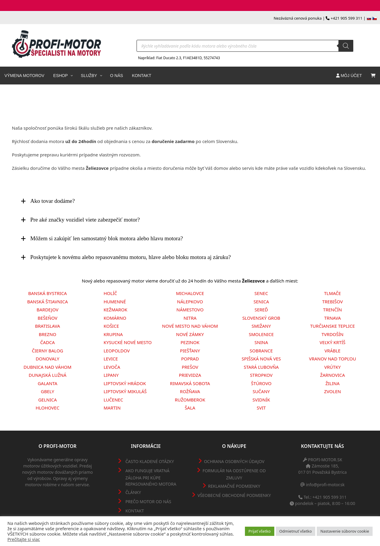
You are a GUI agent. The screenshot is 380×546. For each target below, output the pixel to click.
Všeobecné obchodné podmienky (234, 495)
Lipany (111, 375)
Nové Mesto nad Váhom (190, 326)
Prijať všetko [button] (259, 531)
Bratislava (47, 326)
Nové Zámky (190, 334)
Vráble (332, 351)
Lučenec (113, 400)
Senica (261, 302)
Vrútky (332, 367)
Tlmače (332, 293)
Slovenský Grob (261, 318)
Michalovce (190, 293)
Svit (261, 408)
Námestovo (189, 310)
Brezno (47, 334)
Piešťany (190, 351)
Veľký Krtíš (332, 342)
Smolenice (261, 334)
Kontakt (135, 511)
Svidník (261, 400)
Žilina (332, 383)
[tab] (190, 201)
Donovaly (47, 359)
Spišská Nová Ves (261, 359)
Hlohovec (47, 408)
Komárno (115, 318)
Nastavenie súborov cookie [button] (344, 531)
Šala (190, 408)
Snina (261, 342)
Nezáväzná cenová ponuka (298, 18)
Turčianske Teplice (332, 326)
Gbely (47, 391)
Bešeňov (48, 318)
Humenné (115, 302)
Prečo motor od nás (148, 501)
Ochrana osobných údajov (234, 461)
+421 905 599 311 (346, 18)
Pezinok (189, 342)
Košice (111, 326)
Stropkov (261, 375)
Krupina (113, 334)
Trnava (332, 318)
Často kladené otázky (150, 461)
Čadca (47, 342)
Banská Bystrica (47, 293)
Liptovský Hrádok (125, 383)
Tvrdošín (332, 334)
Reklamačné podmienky (234, 486)
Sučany (261, 391)
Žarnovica (332, 375)
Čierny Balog (47, 351)
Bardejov (47, 310)
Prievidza (190, 375)
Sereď (261, 310)
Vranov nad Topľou (332, 359)
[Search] (345, 46)
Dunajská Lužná (47, 375)
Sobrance (261, 351)
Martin (112, 408)
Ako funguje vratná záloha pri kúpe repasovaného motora (151, 477)
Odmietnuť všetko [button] (295, 531)
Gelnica (47, 400)
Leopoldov (117, 351)
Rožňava (190, 391)
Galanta (47, 383)
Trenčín (332, 310)
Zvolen (332, 391)
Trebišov (332, 302)
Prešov (190, 367)
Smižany (261, 326)
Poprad (190, 359)
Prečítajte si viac (23, 539)
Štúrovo (261, 383)
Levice (111, 359)
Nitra (190, 318)
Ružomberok (190, 400)
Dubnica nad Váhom (47, 367)
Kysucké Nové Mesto (128, 342)
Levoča (112, 367)
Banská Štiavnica (47, 302)
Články (133, 492)
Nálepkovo (190, 302)
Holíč (110, 293)
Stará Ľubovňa (261, 367)
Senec (261, 293)
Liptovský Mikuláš (125, 391)
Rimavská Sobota (190, 383)
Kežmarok (115, 310)
